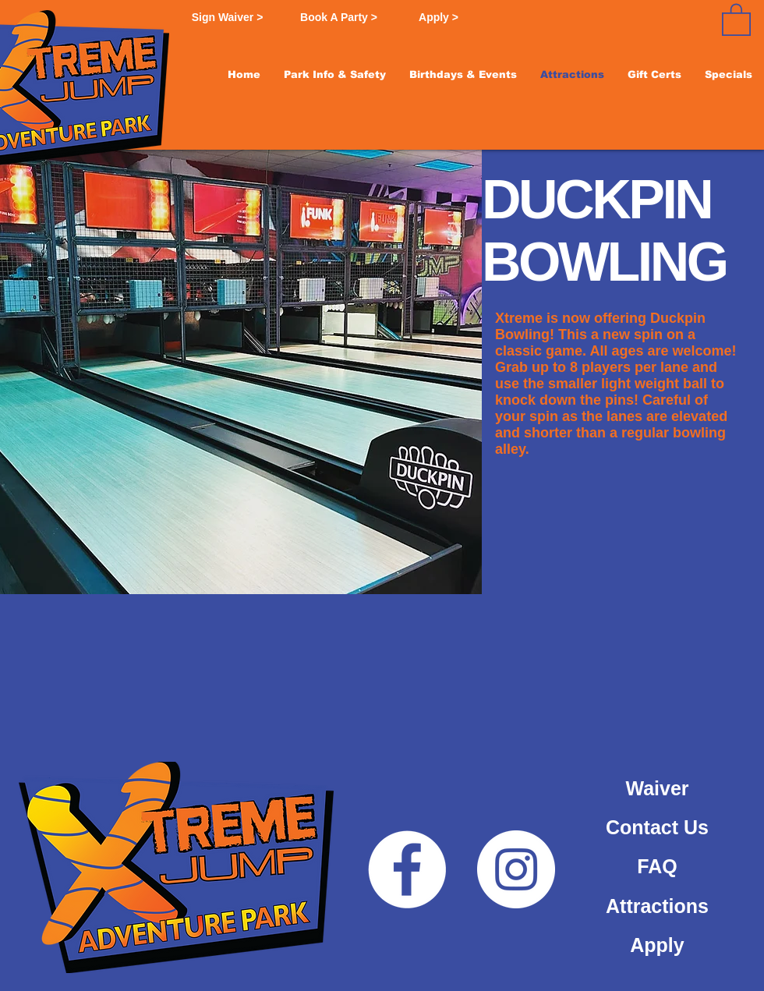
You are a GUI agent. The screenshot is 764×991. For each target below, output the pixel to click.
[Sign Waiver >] (227, 18)
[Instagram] (516, 869)
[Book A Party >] (339, 18)
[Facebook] (407, 869)
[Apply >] (438, 18)
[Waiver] (657, 788)
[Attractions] (657, 906)
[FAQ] (657, 866)
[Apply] (657, 945)
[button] (335, 74)
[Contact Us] (657, 827)
